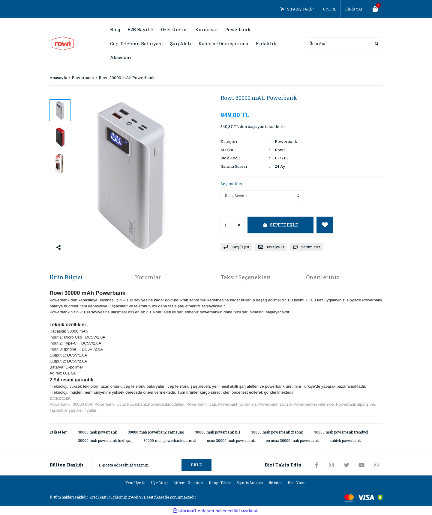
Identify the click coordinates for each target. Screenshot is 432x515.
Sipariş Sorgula (250, 482)
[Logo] (63, 42)
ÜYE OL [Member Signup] (329, 9)
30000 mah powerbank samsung (156, 432)
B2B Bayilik (141, 29)
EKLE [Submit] (196, 464)
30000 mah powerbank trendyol (341, 432)
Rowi (280, 149)
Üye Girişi (159, 482)
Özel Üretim (174, 29)
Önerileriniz (323, 277)
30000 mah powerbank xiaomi (277, 432)
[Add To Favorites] (324, 225)
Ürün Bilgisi (66, 277)
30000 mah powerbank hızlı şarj (105, 440)
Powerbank (286, 141)
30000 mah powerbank (97, 432)
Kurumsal (206, 29)
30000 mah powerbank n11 (217, 432)
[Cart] (375, 9)
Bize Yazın (297, 482)
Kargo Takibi (220, 482)
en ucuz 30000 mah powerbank (292, 440)
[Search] (344, 43)
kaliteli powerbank (345, 440)
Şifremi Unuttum (188, 482)
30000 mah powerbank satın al (169, 440)
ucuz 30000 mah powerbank (231, 440)
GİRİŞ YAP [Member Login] (354, 9)
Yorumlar (148, 277)
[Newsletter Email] (152, 465)
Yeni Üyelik (135, 482)
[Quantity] (232, 225)
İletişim (275, 482)
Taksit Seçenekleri (245, 277)
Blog (115, 29)
